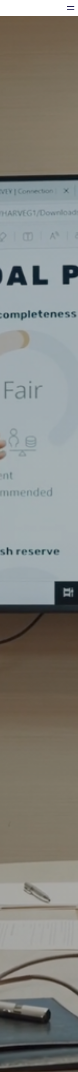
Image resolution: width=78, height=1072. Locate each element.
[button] (70, 8)
